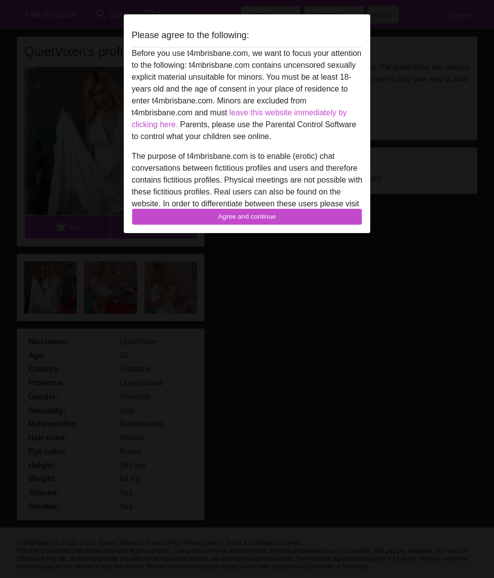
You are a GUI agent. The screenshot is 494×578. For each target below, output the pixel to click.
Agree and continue (247, 216)
